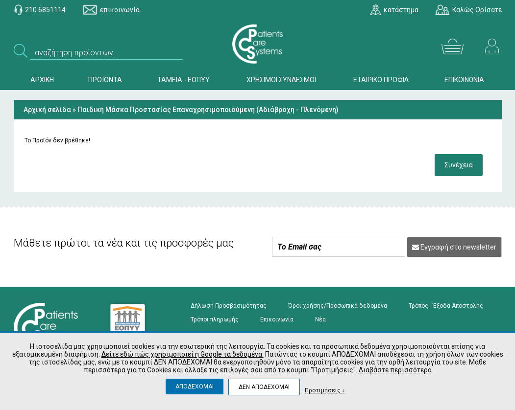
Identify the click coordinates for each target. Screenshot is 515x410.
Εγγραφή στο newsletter (454, 247)
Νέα (320, 319)
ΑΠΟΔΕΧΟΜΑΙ (194, 386)
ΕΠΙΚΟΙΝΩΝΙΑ (464, 80)
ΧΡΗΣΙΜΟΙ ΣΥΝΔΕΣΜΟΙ (281, 80)
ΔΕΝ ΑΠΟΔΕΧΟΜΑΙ (264, 387)
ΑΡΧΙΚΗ (42, 80)
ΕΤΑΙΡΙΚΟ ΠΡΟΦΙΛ (381, 80)
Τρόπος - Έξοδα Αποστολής (446, 305)
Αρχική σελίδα (47, 110)
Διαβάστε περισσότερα (395, 370)
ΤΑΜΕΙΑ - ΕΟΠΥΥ (183, 80)
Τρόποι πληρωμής (215, 319)
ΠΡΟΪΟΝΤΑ (105, 80)
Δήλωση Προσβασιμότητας (229, 305)
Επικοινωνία (277, 319)
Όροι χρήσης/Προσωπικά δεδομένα (337, 305)
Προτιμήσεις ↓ (325, 390)
